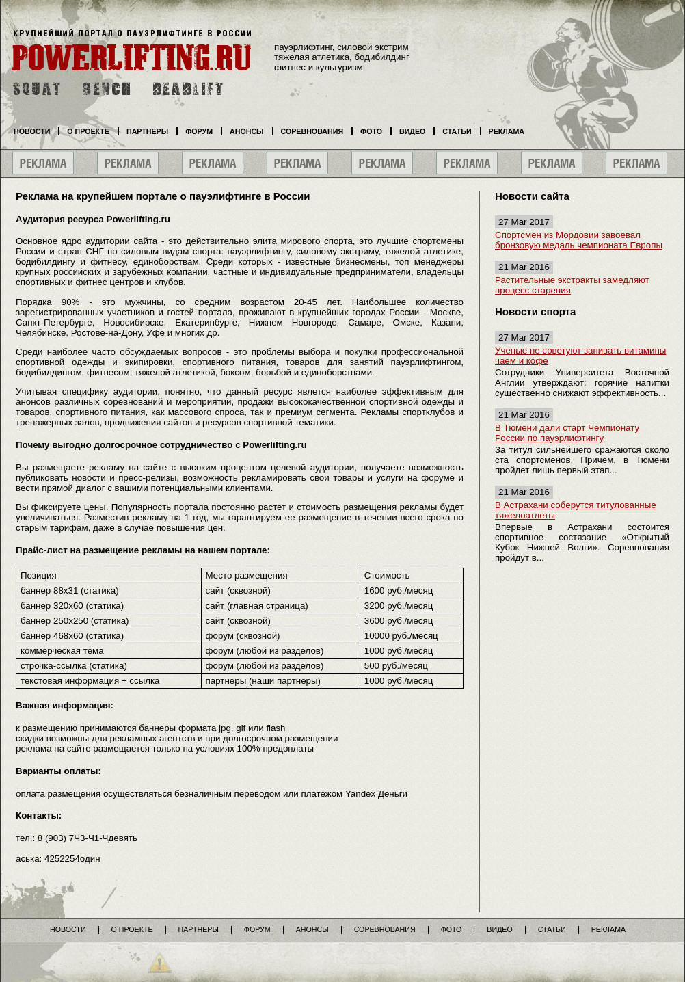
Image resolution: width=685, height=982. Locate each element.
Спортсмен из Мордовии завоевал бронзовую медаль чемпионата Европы (578, 240)
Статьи (456, 131)
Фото (371, 131)
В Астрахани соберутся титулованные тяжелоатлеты (575, 510)
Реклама (506, 131)
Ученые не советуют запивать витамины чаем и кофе (580, 355)
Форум (199, 131)
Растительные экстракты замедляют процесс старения (572, 285)
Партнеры (147, 131)
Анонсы (247, 131)
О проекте (88, 131)
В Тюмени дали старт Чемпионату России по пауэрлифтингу (567, 433)
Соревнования (312, 131)
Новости (32, 131)
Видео (412, 131)
